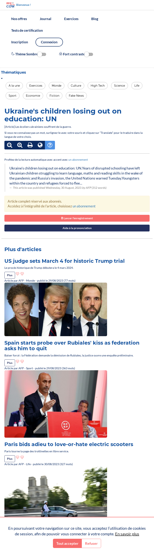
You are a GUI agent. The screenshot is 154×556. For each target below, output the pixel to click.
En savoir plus (127, 533)
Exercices (71, 19)
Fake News (76, 95)
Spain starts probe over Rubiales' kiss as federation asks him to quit (71, 345)
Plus (9, 275)
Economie (33, 95)
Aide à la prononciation (77, 228)
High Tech (98, 85)
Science (119, 85)
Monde (56, 85)
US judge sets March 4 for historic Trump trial (64, 261)
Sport (12, 95)
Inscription (19, 42)
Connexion (49, 42)
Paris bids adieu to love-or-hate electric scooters (68, 444)
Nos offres (19, 19)
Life (136, 85)
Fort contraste (76, 54)
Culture (76, 85)
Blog (94, 19)
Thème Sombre (28, 54)
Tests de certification (27, 30)
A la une (14, 85)
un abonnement (78, 159)
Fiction (54, 95)
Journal (45, 19)
